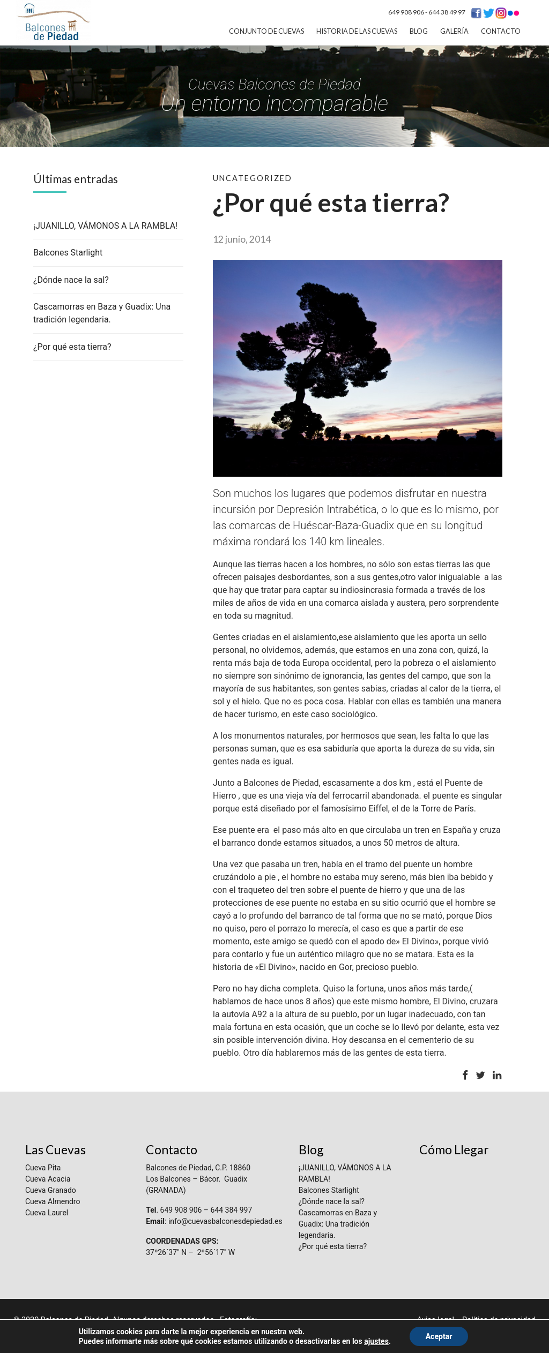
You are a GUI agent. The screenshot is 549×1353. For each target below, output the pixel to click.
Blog (419, 31)
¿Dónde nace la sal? (71, 280)
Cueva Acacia (47, 1179)
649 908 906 (406, 12)
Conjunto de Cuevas (266, 31)
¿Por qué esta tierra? (72, 347)
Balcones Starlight (67, 252)
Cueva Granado (50, 1190)
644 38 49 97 (446, 12)
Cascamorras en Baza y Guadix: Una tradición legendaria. (338, 1223)
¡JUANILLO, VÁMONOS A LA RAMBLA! (105, 226)
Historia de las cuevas (356, 31)
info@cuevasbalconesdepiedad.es (225, 1221)
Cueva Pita (43, 1167)
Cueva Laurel (46, 1212)
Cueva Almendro (52, 1201)
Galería (454, 31)
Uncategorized (252, 178)
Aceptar (439, 1336)
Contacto (501, 31)
